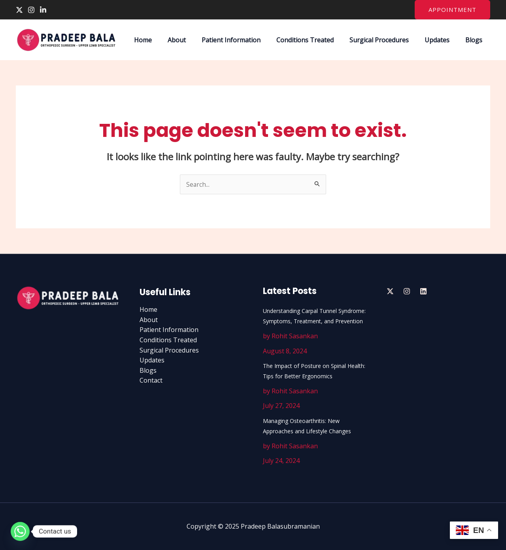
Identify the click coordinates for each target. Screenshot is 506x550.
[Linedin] (423, 291)
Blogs (475, 40)
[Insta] (406, 291)
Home (163, 40)
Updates (441, 40)
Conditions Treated (316, 40)
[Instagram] (31, 9)
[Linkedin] (43, 9)
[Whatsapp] (20, 531)
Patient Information (245, 40)
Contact (151, 380)
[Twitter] (19, 9)
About (194, 40)
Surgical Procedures (387, 40)
